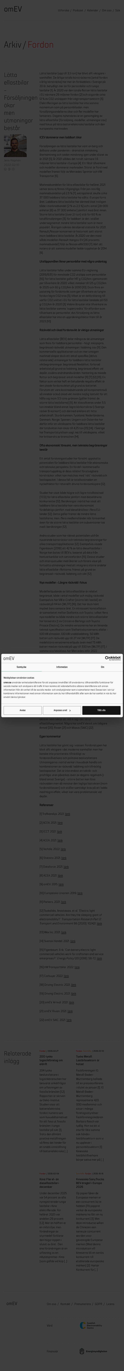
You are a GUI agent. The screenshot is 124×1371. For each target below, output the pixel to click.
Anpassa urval (62, 710)
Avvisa (22, 710)
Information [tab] (62, 667)
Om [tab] (102, 667)
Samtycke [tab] (21, 667)
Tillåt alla (101, 710)
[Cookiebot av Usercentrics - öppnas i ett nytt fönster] (107, 658)
